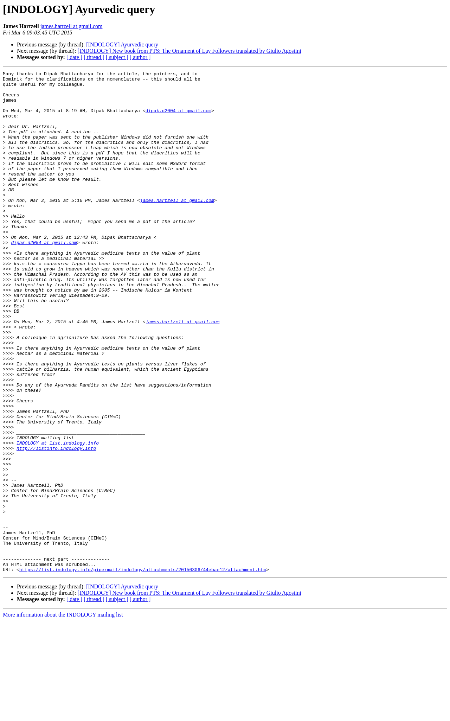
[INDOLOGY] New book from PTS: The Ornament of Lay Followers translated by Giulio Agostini (189, 51)
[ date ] (74, 57)
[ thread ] (94, 57)
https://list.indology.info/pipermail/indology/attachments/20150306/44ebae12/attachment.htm (142, 669)
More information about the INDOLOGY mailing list (63, 715)
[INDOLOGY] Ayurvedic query (122, 44)
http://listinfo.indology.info (56, 524)
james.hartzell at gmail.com (71, 26)
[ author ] (140, 57)
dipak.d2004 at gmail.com (178, 119)
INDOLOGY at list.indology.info (58, 518)
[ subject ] (117, 57)
